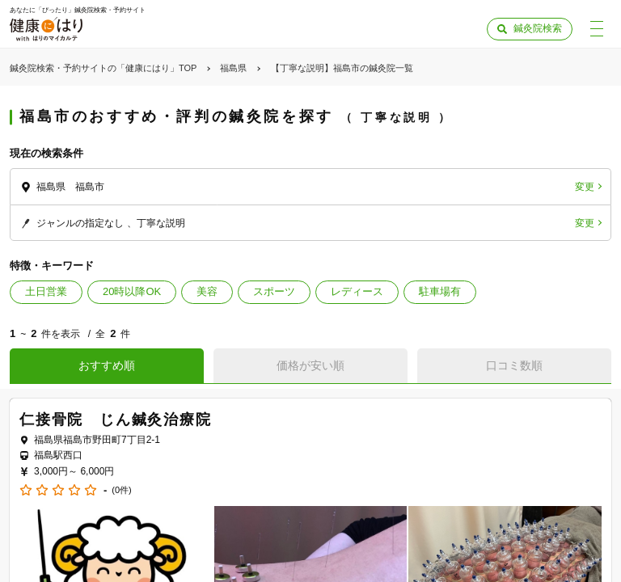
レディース (357, 291)
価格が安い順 (310, 365)
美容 (207, 291)
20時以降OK (132, 291)
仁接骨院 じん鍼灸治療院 (115, 419)
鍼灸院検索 (537, 28)
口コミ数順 (514, 365)
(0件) (121, 490)
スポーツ (274, 291)
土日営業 (46, 291)
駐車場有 (440, 291)
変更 (584, 187)
